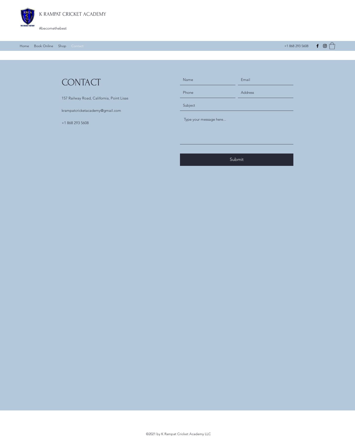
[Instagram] (324, 45)
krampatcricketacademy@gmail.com (91, 110)
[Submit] (236, 160)
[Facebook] (317, 45)
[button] (332, 45)
